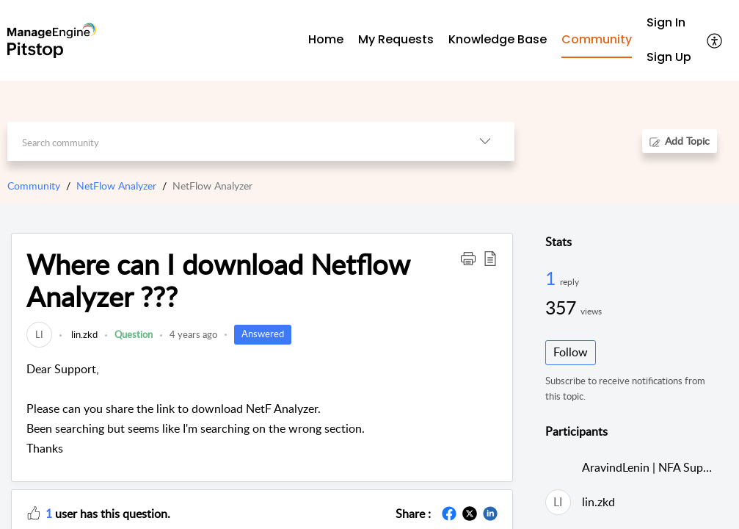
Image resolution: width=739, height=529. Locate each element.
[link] (39, 334)
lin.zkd (83, 334)
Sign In (666, 22)
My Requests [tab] (396, 39)
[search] (231, 141)
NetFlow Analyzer (116, 185)
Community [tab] (596, 39)
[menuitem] (669, 23)
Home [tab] (325, 39)
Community (33, 185)
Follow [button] (570, 352)
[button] (715, 40)
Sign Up (669, 56)
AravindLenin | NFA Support (653, 467)
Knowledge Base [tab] (497, 39)
